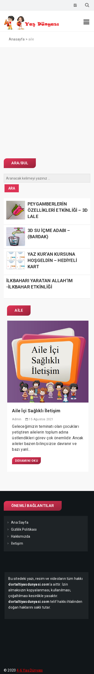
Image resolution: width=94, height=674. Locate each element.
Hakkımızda (20, 536)
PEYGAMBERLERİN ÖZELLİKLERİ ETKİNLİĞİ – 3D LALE (57, 210)
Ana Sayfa (19, 522)
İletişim (17, 543)
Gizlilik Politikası (24, 529)
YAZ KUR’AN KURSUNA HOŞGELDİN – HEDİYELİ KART (52, 260)
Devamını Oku (26, 460)
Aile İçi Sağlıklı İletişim (36, 410)
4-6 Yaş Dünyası (30, 670)
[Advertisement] (47, 96)
